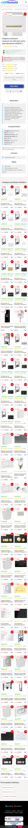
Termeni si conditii (11, 811)
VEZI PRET (14, 86)
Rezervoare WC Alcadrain (21, 9)
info (12, 207)
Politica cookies (18, 812)
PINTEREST (18, 806)
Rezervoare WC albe (8, 787)
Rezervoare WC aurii (8, 792)
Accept (20, 826)
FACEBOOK (9, 806)
